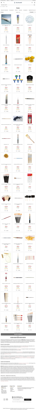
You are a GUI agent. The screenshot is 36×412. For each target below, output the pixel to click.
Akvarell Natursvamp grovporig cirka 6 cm (6, 164)
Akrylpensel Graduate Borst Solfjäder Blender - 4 (18, 184)
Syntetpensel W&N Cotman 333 (18, 164)
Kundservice (11, 387)
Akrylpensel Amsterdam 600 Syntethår (18, 204)
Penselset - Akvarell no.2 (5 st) (6, 283)
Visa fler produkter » (18, 334)
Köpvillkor (11, 388)
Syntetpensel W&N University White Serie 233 (18, 105)
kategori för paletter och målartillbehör (25, 357)
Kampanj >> (12, 0)
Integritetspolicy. (29, 401)
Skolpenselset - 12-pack (30, 124)
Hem (1, 6)
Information (34, 0)
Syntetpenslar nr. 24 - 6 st (18, 223)
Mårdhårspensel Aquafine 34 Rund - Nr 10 (18, 144)
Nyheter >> (8, 0)
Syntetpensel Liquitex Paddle (30, 84)
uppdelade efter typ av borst (19, 356)
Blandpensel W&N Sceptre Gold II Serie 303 (18, 303)
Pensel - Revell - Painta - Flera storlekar (6, 224)
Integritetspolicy (12, 391)
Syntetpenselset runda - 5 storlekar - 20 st (6, 184)
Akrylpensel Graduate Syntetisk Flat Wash (30, 303)
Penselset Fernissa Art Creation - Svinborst (18, 323)
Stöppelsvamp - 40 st (30, 243)
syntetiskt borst (13, 357)
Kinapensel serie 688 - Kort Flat (30, 283)
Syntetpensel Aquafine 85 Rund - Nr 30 (30, 223)
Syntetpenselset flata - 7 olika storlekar (30, 323)
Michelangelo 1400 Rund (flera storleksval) (18, 244)
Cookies (11, 390)
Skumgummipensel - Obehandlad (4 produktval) (18, 125)
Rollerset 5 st (18, 84)
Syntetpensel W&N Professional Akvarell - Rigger (6, 244)
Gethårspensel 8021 (29, 144)
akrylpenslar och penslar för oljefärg (24, 363)
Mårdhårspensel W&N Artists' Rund (18, 283)
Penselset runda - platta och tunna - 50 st (6, 204)
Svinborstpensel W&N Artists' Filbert (6, 323)
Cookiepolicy (12, 389)
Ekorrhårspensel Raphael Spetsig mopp (6, 303)
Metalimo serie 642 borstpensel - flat (6, 124)
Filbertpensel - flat (6, 144)
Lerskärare (6, 263)
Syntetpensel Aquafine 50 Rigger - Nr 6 (18, 264)
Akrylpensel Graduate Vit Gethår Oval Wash (6, 85)
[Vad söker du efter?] (18, 5)
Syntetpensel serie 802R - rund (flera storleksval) (6, 105)
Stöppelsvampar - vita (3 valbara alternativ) (6, 25)
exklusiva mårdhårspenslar (30, 356)
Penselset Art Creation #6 (29, 263)
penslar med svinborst (6, 357)
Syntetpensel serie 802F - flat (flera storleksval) (29, 105)
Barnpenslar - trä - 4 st (30, 164)
